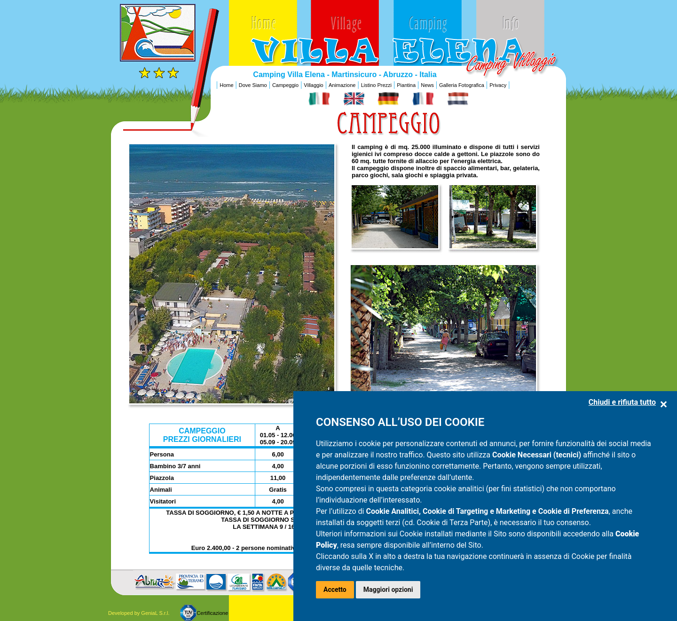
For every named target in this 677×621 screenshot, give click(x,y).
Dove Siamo (253, 85)
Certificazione (212, 613)
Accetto (334, 589)
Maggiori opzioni (388, 589)
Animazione (342, 85)
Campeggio (285, 85)
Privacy (497, 85)
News (427, 85)
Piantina (406, 85)
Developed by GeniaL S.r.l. (138, 613)
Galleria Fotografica (461, 85)
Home (226, 85)
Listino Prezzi (376, 85)
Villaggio (313, 85)
